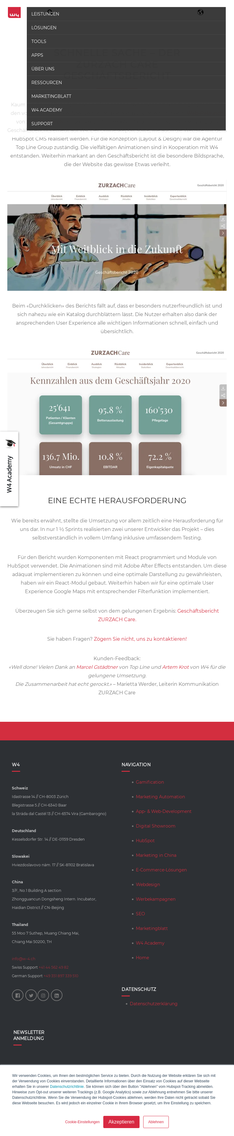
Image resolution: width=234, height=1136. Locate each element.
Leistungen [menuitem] (44, 14)
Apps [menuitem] (37, 55)
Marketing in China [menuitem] (156, 855)
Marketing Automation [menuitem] (160, 796)
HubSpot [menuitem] (145, 840)
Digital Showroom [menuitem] (156, 826)
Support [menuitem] (41, 123)
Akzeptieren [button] (121, 1121)
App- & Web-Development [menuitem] (164, 811)
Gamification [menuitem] (150, 782)
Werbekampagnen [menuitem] (156, 899)
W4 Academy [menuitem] (46, 110)
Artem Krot (175, 667)
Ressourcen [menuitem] (46, 82)
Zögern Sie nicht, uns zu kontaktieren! (140, 639)
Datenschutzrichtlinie (67, 1086)
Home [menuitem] (142, 957)
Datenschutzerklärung (154, 1003)
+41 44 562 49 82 (54, 967)
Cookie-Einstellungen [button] (82, 1122)
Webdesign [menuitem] (148, 884)
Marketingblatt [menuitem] (51, 96)
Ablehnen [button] (156, 1122)
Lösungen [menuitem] (43, 27)
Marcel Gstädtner (97, 667)
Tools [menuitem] (38, 41)
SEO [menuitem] (140, 914)
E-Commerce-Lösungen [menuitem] (161, 870)
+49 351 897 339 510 (61, 976)
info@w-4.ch (23, 958)
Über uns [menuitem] (42, 69)
